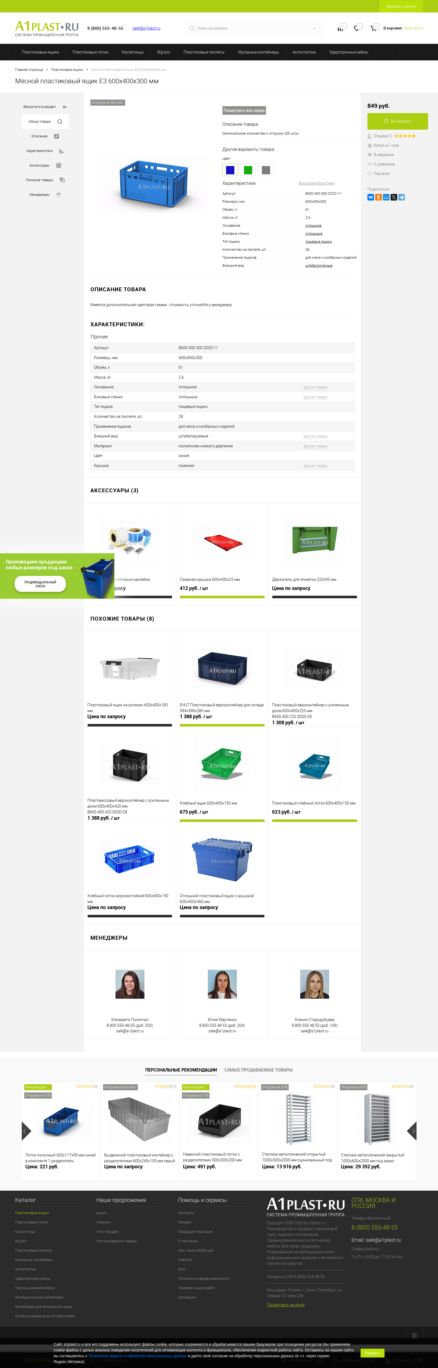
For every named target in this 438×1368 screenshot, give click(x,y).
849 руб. (378, 106)
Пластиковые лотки (90, 52)
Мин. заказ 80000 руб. (196, 1245)
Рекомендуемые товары (116, 1235)
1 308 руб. (288, 717)
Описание (45, 136)
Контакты (186, 1207)
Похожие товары (45, 180)
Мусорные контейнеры (258, 52)
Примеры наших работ (196, 1282)
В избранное (380, 154)
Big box (163, 52)
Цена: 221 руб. (41, 1161)
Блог (182, 1264)
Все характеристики (317, 183)
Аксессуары (45, 165)
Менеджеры (45, 194)
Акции (101, 1207)
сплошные (314, 233)
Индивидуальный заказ (40, 583)
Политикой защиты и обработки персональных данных (137, 1356)
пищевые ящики (318, 241)
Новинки (103, 1217)
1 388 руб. (196, 711)
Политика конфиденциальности (204, 1273)
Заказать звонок (401, 6)
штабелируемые (318, 265)
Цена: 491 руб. (199, 1161)
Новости (185, 1254)
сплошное (313, 225)
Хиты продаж (107, 1226)
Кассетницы (133, 52)
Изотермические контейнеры (39, 1292)
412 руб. (194, 583)
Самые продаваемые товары (258, 1064)
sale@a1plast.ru (146, 28)
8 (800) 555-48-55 (374, 1222)
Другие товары (315, 385)
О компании (188, 1235)
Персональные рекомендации (181, 1064)
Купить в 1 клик (383, 145)
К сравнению (381, 164)
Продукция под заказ (195, 1226)
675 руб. (194, 806)
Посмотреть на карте (286, 1299)
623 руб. (286, 806)
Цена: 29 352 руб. (361, 1161)
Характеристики (45, 151)
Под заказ (378, 173)
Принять (372, 1353)
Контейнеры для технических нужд (43, 1301)
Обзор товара (45, 121)
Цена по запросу (106, 583)
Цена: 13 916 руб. (282, 1161)
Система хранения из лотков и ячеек (45, 1310)
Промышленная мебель (35, 1282)
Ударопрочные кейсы (348, 52)
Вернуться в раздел (45, 107)
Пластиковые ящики (40, 52)
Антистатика (304, 52)
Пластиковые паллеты (204, 52)
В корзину (398, 121)
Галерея (184, 1217)
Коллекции (187, 1292)
